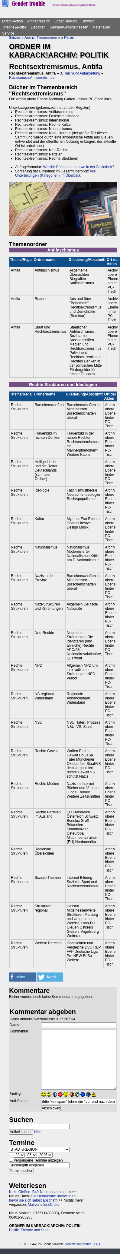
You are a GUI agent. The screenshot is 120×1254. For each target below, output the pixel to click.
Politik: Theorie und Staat (29, 1230)
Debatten (38, 27)
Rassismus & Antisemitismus (31, 77)
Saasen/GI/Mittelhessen (69, 27)
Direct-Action (12, 21)
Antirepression (38, 21)
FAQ (97, 1244)
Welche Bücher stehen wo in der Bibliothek (77, 167)
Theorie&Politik (14, 27)
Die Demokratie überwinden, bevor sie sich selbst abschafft (42, 1198)
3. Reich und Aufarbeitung (80, 73)
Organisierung (65, 21)
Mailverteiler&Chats (43, 1204)
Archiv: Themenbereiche (42, 37)
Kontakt (70, 1244)
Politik (69, 37)
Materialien (101, 27)
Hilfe (37, 1132)
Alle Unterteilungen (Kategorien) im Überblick (55, 173)
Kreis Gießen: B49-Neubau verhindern (40, 1192)
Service (8, 33)
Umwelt (88, 21)
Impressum (83, 1244)
